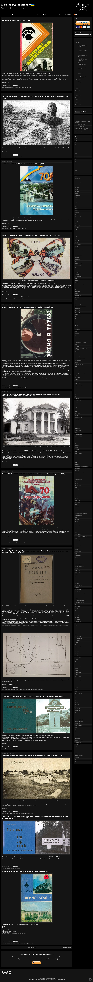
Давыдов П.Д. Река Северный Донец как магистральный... (82, 76)
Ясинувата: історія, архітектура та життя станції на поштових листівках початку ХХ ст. (32, 755)
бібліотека (21, 87)
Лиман (76, 457)
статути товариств (79, 666)
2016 (77, 101)
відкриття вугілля (78, 231)
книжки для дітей (78, 417)
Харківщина (77, 714)
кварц (76, 404)
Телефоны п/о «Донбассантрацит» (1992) (16, 20)
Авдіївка (6, 943)
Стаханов (77, 668)
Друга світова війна (79, 323)
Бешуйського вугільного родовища (63, 609)
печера (76, 559)
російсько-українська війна (80, 600)
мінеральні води (78, 515)
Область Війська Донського (81, 536)
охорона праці (78, 540)
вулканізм (77, 246)
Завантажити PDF (5, 82)
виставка (77, 227)
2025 (77, 85)
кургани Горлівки (78, 453)
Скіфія (76, 632)
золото (76, 362)
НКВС (76, 532)
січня (79, 82)
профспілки (77, 591)
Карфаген (77, 398)
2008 (76, 138)
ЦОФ (76, 729)
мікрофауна (77, 508)
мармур (76, 487)
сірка (76, 625)
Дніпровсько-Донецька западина (82, 303)
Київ (76, 411)
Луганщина (18, 228)
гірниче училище (78, 263)
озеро (76, 538)
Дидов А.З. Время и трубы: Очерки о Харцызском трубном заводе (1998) (27, 307)
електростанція (78, 329)
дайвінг (76, 289)
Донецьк (77, 320)
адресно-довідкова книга (9, 87)
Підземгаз (77, 568)
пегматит (77, 553)
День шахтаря (78, 295)
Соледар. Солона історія (80, 126)
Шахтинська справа (79, 740)
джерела (77, 297)
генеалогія (11, 156)
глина (76, 270)
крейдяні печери (78, 436)
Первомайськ (78, 555)
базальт (76, 208)
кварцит (76, 407)
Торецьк (76, 687)
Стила (76, 670)
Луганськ (15, 156)
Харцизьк (31, 296)
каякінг (76, 402)
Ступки (76, 674)
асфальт (77, 206)
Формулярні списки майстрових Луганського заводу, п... (82, 50)
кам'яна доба (78, 383)
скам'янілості (78, 629)
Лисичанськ (77, 460)
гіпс (76, 261)
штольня (77, 748)
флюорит (77, 702)
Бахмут (76, 210)
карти (17, 689)
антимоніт (77, 199)
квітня (79, 42)
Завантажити (4, 684)
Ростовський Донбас (79, 602)
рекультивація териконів (80, 593)
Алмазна (77, 191)
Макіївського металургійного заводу (12, 374)
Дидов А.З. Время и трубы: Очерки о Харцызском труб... (81, 63)
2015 (77, 102)
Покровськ (77, 581)
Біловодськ (77, 214)
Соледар (77, 651)
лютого (79, 81)
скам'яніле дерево (79, 627)
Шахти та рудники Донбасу (45, 978)
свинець (76, 612)
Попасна (77, 583)
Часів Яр (77, 731)
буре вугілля (77, 221)
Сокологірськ (77, 649)
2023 (77, 88)
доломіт (76, 314)
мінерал (76, 511)
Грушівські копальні (79, 286)
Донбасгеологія (78, 316)
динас (76, 299)
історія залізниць (8, 296)
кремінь (76, 443)
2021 (77, 92)
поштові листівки (15, 296)
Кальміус (77, 379)
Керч (76, 409)
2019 (77, 95)
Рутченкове (77, 606)
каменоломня (78, 387)
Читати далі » (4, 151)
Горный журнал (78, 276)
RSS (75, 14)
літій (76, 462)
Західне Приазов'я (79, 353)
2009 (76, 140)
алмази (76, 189)
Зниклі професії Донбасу (80, 131)
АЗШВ (76, 185)
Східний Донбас (22, 296)
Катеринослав (78, 400)
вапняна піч (77, 225)
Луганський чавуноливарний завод (24, 156)
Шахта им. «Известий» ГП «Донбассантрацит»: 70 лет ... (82, 55)
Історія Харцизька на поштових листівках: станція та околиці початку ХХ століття (31, 235)
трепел (76, 689)
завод (15, 387)
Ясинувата (31, 813)
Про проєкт (45, 14)
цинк (76, 727)
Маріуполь (77, 483)
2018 (77, 97)
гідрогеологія (77, 259)
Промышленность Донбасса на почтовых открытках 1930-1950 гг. (82, 129)
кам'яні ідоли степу (79, 385)
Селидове (77, 617)
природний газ (78, 589)
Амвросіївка (77, 195)
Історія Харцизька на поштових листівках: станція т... (82, 59)
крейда (76, 432)
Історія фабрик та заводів (80, 373)
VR (75, 759)
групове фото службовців (80, 284)
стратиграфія (78, 672)
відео (76, 229)
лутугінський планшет (79, 472)
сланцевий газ (78, 636)
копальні (64, 616)
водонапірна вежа (8, 813)
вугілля (24, 87)
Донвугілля (77, 318)
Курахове (77, 449)
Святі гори (77, 615)
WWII (76, 761)
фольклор (77, 704)
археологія (77, 204)
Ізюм (76, 368)
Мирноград (77, 502)
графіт (76, 280)
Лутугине (77, 470)
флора (76, 700)
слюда (76, 642)
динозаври (77, 301)
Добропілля (77, 308)
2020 (77, 93)
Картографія (37, 14)
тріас (76, 691)
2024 (77, 86)
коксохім (21, 943)
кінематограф (78, 413)
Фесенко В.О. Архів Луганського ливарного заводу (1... (82, 67)
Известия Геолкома (79, 364)
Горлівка (77, 274)
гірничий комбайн (78, 265)
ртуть (76, 604)
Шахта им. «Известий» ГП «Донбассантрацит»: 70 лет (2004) (23, 164)
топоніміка (27, 296)
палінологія (77, 547)
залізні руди (77, 346)
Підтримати (60, 14)
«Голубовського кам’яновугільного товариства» (11, 618)
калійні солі (77, 377)
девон (76, 293)
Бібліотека (29, 14)
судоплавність (40, 689)
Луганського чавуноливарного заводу (47, 452)
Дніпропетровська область (80, 306)
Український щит (78, 693)
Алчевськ (77, 193)
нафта (76, 528)
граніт (76, 278)
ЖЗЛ (76, 335)
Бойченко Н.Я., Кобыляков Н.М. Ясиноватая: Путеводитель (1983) (25, 871)
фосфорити (77, 708)
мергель (76, 494)
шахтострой (77, 744)
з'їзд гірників (77, 340)
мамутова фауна (78, 479)
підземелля (77, 570)
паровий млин (78, 551)
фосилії (76, 706)
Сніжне (76, 644)
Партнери (52, 14)
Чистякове (77, 734)
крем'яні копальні (78, 438)
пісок (76, 576)
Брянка (76, 219)
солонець (77, 655)
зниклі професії (78, 360)
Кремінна (77, 441)
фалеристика (78, 697)
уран (76, 695)
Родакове (77, 598)
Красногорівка (78, 430)
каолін (76, 389)
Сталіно (76, 661)
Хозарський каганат (79, 721)
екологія (76, 327)
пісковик (76, 574)
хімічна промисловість (79, 719)
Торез (76, 685)
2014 (77, 104)
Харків (76, 712)
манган (76, 481)
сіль (76, 623)
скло (76, 634)
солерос (76, 653)
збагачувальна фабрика (80, 358)
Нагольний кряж (78, 525)
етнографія (77, 331)
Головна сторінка (32, 947)
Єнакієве (77, 333)
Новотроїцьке (78, 534)
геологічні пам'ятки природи (81, 253)
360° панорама (78, 178)
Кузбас (76, 447)
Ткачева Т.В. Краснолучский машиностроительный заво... (82, 71)
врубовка (11, 542)
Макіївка (77, 477)
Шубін (76, 751)
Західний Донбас (78, 356)
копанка (76, 423)
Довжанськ (77, 310)
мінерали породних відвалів (81, 513)
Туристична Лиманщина (80, 124)
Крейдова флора (78, 434)
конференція (77, 421)
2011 (76, 144)
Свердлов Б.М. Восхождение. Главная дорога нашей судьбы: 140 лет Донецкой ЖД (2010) (33, 696)
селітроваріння (78, 619)
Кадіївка (76, 375)
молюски (77, 519)
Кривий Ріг (77, 445)
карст (76, 394)
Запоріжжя (77, 351)
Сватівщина (77, 610)
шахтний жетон (78, 742)
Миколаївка (77, 500)
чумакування (77, 736)
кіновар (76, 415)
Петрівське (77, 557)
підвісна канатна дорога (80, 566)
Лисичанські (58, 680)
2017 (77, 99)
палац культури (78, 542)
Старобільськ (78, 663)
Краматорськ (77, 428)
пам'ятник (77, 549)
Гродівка (77, 282)
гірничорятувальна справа (80, 267)
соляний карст (78, 657)
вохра (76, 238)
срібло (76, 659)
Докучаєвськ (77, 312)
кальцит (76, 381)
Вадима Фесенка (8, 452)
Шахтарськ (77, 738)
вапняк (76, 223)
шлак (76, 746)
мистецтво (77, 504)
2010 (76, 142)
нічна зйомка (77, 530)
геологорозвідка (78, 255)
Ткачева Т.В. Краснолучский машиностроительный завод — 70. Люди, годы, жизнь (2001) (33, 474)
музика (76, 523)
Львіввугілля (77, 474)
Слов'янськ (77, 640)
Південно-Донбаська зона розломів (82, 562)
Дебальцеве (11, 387)
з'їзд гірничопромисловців (80, 342)
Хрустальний (28, 87)
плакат (76, 578)
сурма (76, 678)
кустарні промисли (79, 455)
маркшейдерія (78, 485)
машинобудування (24, 542)
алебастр (77, 187)
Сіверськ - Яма (78, 621)
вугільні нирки (78, 244)
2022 (77, 90)
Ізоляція (76, 366)
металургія (33, 156)
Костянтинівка (78, 426)
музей (76, 521)
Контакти (68, 14)
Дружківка (77, 325)
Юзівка (27, 813)
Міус (76, 517)
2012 (76, 146)
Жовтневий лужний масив (80, 337)
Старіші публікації (67, 947)
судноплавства (56, 621)
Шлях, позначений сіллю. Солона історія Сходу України (82, 118)
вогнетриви (77, 233)
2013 (76, 148)
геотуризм (77, 257)
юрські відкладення (79, 755)
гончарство (77, 272)
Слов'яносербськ (34, 689)
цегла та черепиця (79, 725)
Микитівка (77, 498)
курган (76, 451)
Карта (23, 14)
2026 (77, 41)
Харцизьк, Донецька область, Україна (17, 298)
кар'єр (76, 392)
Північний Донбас (26, 689)
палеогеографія (78, 545)
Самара (76, 608)
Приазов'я (77, 587)
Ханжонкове (77, 710)
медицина (77, 491)
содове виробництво (79, 646)
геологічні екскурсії (79, 250)
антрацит (16, 87)
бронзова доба (78, 216)
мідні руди (77, 506)
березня (79, 79)
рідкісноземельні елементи (80, 596)
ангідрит (77, 197)
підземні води (78, 572)
